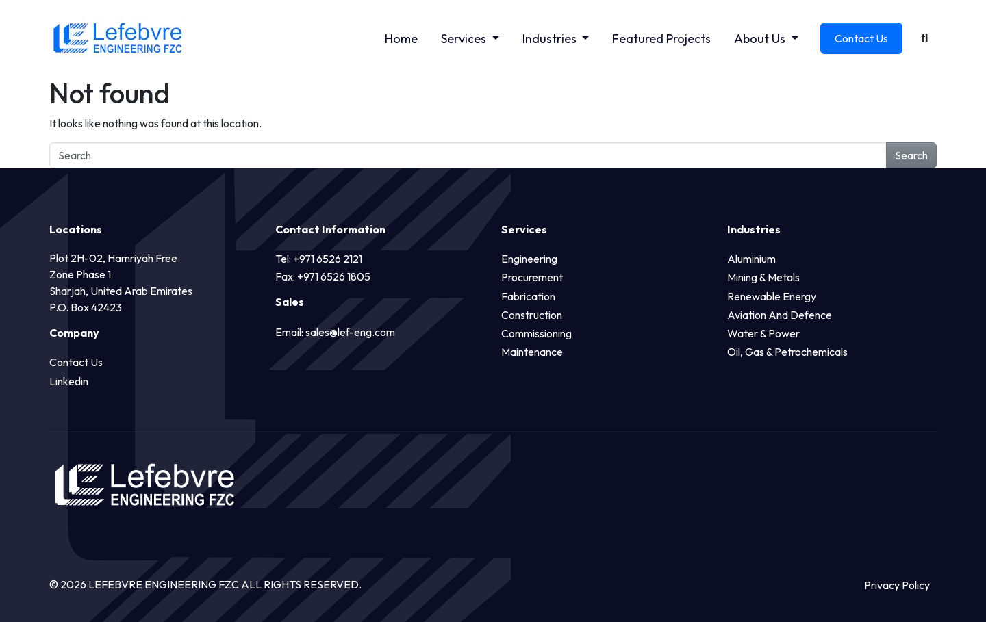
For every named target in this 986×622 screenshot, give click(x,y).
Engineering (529, 258)
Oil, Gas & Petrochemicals (787, 352)
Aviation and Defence (779, 315)
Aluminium (751, 258)
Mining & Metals (763, 277)
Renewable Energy (771, 296)
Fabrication (528, 296)
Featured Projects (661, 39)
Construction (531, 315)
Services (465, 39)
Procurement (532, 277)
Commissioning (536, 333)
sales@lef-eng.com (350, 332)
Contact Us (861, 38)
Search (911, 155)
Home (401, 39)
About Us (761, 39)
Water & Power (763, 333)
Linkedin (68, 381)
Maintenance (532, 352)
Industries (550, 39)
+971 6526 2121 (327, 258)
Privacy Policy (897, 585)
